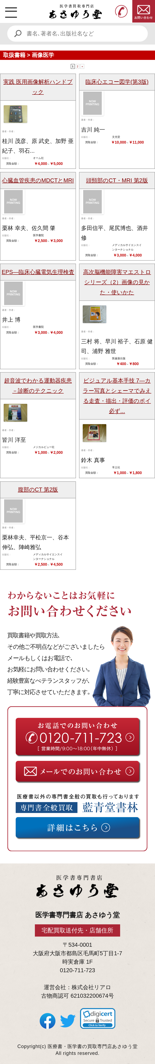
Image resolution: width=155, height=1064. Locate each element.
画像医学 (43, 55)
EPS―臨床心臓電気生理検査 (38, 272)
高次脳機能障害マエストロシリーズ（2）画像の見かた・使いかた (117, 282)
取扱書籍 (14, 55)
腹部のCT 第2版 (38, 489)
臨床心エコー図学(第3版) (116, 82)
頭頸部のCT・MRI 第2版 (117, 180)
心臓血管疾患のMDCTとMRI (38, 180)
